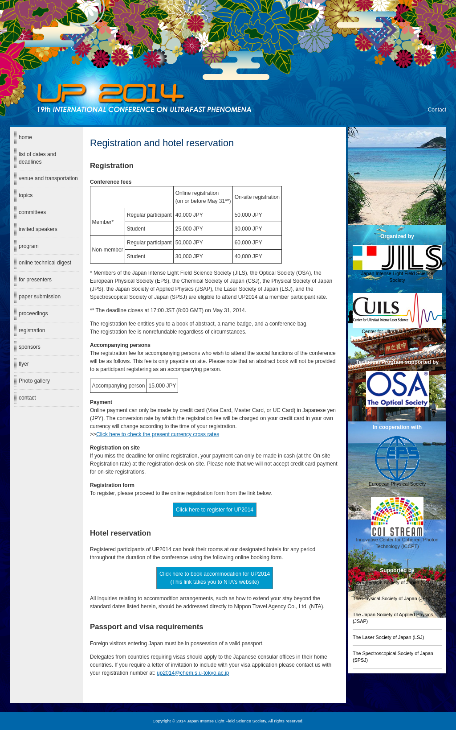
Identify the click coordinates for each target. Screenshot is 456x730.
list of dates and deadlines (37, 158)
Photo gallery (34, 381)
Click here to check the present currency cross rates (157, 434)
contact (27, 398)
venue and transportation (48, 178)
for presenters (35, 279)
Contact (437, 110)
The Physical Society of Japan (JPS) (392, 598)
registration (32, 330)
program (29, 246)
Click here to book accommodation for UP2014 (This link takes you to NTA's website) (214, 578)
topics (26, 195)
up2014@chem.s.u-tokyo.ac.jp (193, 673)
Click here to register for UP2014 (214, 510)
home (25, 137)
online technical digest (45, 263)
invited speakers (38, 229)
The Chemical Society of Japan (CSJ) (393, 582)
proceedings (33, 313)
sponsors (30, 347)
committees (32, 212)
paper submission (40, 296)
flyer (24, 364)
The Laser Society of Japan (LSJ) (388, 637)
